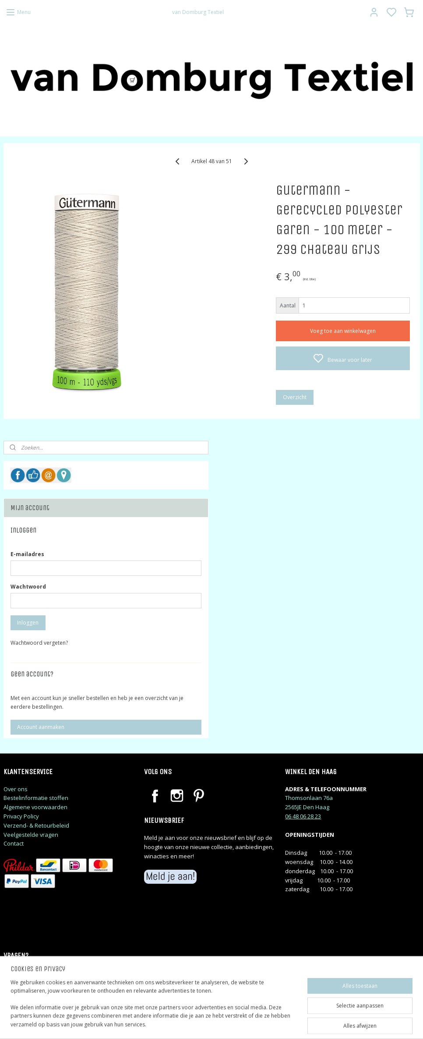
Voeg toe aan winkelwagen (343, 330)
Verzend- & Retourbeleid (36, 825)
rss (267, 1023)
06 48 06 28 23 (303, 816)
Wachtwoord (28, 586)
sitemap (249, 1023)
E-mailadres (27, 554)
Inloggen (28, 622)
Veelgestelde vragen (31, 835)
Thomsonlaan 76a (309, 798)
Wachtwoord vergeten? (39, 642)
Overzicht (295, 396)
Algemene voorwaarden (35, 807)
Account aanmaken (40, 727)
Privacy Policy (21, 816)
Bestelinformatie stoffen (36, 798)
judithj (20, 991)
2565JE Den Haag (307, 807)
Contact (14, 843)
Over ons (16, 789)
